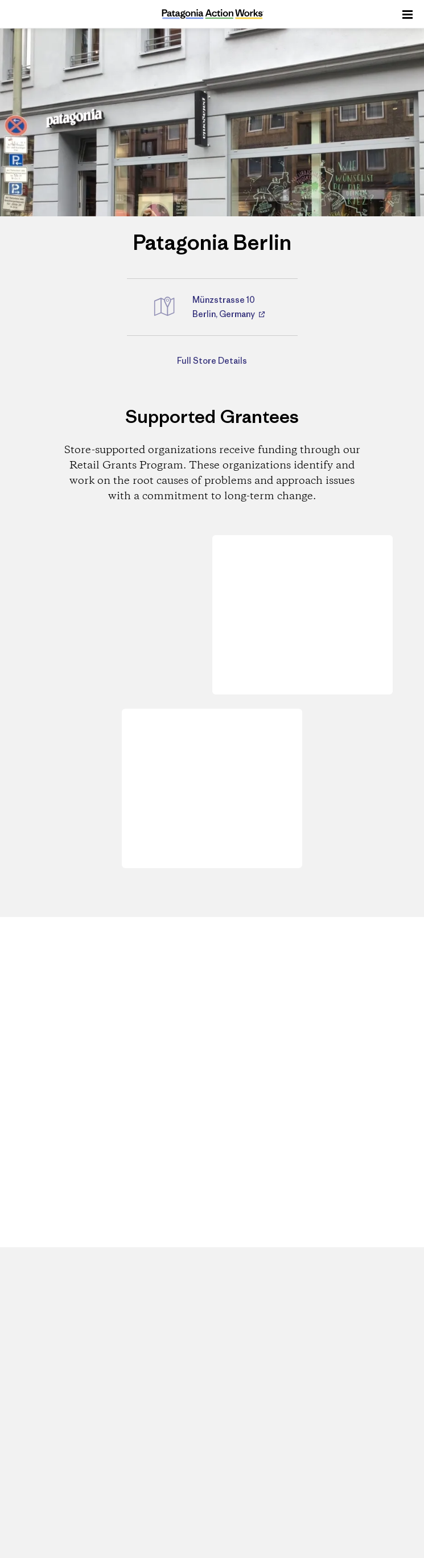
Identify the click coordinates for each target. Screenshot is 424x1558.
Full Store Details (212, 360)
